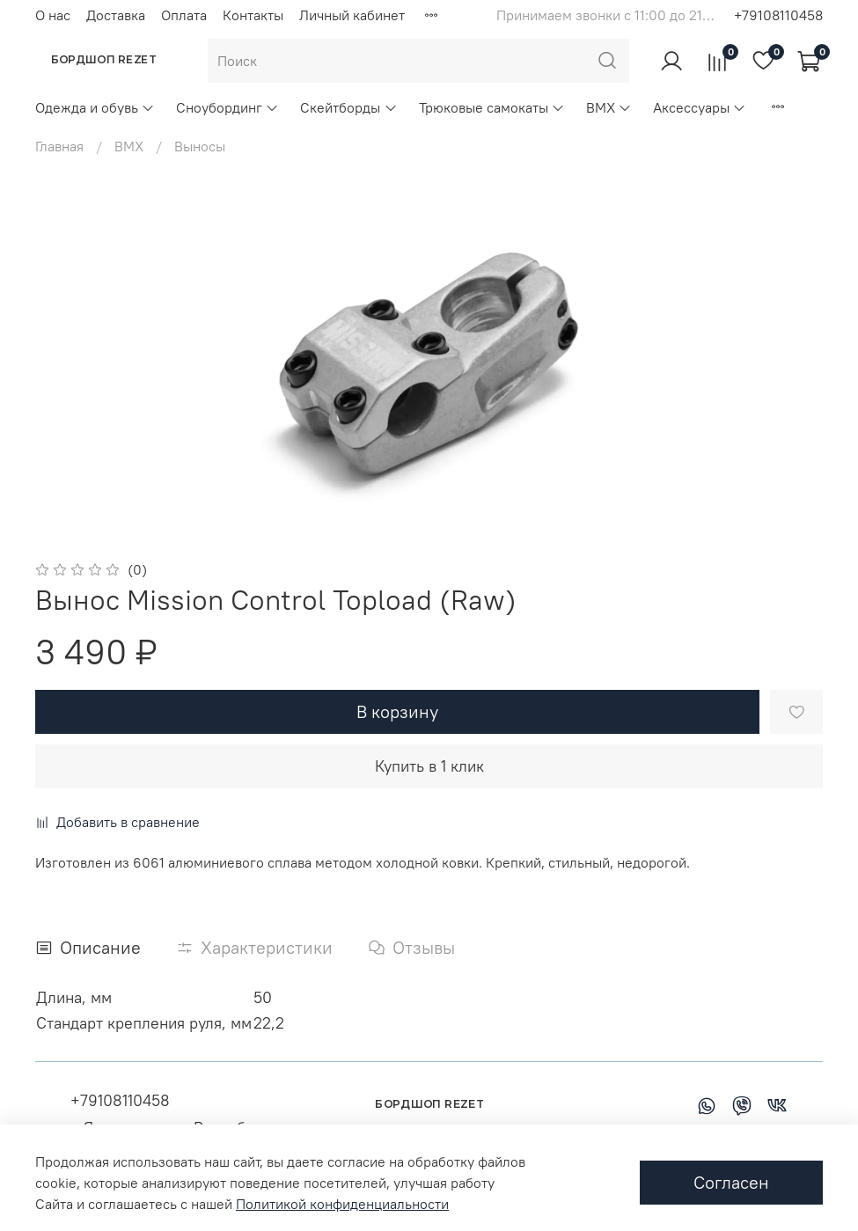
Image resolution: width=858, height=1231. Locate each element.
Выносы (199, 146)
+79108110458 (778, 15)
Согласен (731, 1182)
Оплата (184, 15)
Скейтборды (348, 107)
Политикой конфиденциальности (342, 1204)
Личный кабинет (352, 15)
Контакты (253, 15)
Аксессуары (699, 107)
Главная (59, 146)
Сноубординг (227, 107)
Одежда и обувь (95, 107)
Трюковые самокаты (492, 107)
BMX (609, 107)
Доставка (115, 15)
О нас (52, 15)
